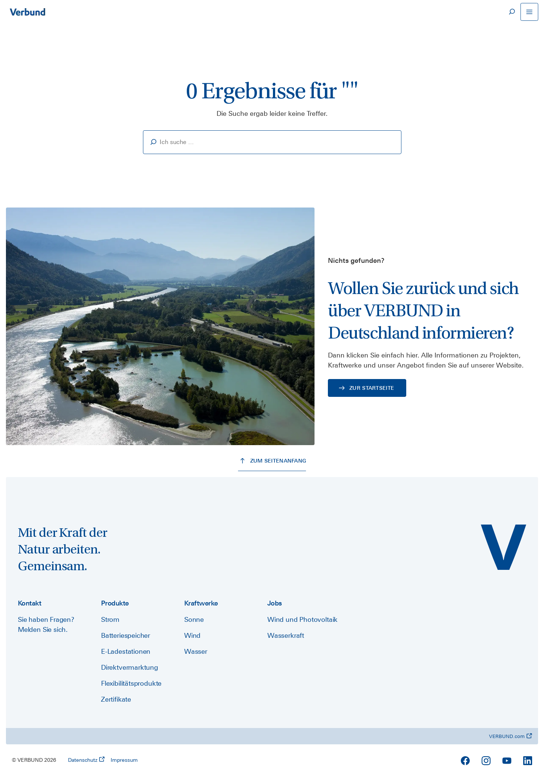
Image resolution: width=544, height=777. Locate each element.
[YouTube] (506, 760)
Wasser (195, 651)
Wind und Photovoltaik (302, 619)
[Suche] (511, 12)
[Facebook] (465, 760)
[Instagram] (486, 760)
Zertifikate (116, 699)
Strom (110, 619)
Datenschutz (86, 759)
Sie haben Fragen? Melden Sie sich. (46, 624)
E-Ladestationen (125, 651)
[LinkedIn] (527, 760)
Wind (192, 635)
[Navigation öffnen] (529, 12)
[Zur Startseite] (27, 12)
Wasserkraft (285, 635)
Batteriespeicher (125, 635)
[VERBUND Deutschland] (503, 547)
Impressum (124, 760)
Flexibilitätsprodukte (131, 683)
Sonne (194, 619)
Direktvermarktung (129, 667)
